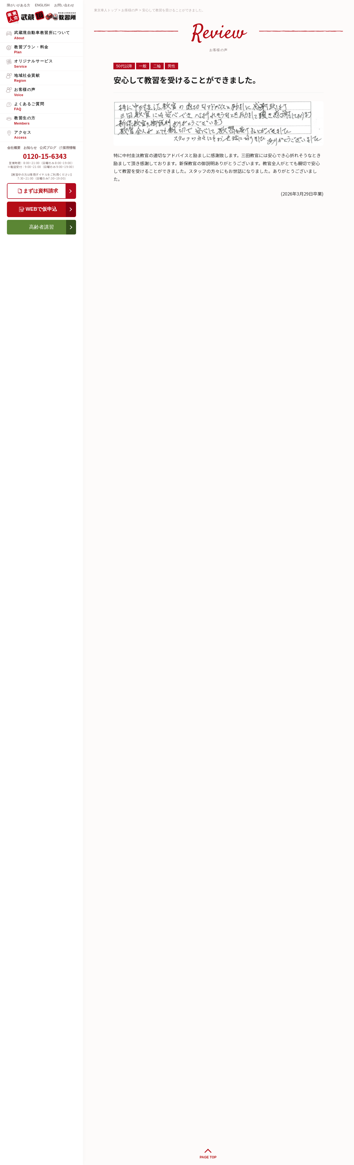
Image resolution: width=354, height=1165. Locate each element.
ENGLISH (42, 5)
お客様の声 (129, 10)
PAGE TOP (208, 1157)
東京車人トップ (105, 10)
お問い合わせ (64, 5)
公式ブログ (48, 148)
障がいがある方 (18, 5)
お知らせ (30, 148)
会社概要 (13, 148)
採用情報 (69, 148)
